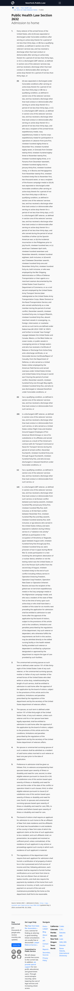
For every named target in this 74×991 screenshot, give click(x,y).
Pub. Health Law (26, 8)
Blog (44, 932)
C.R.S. (61, 929)
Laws (17, 8)
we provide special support (30, 964)
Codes (61, 926)
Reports (45, 949)
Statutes (62, 933)
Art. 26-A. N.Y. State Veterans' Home (25, 10)
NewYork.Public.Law (35, 3)
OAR (61, 942)
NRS (60, 936)
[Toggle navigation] (60, 3)
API (44, 941)
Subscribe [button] (16, 945)
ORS (64, 942)
